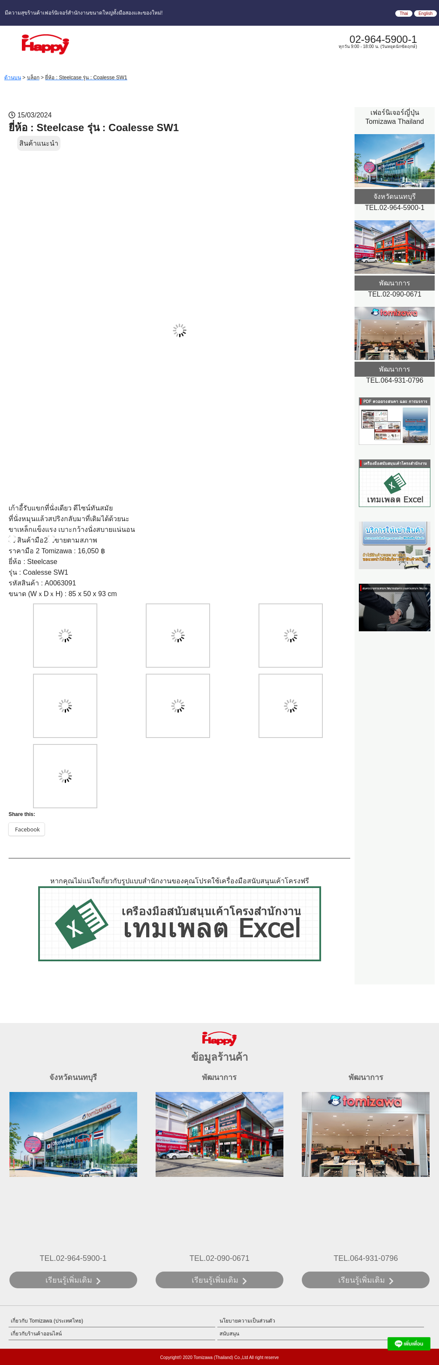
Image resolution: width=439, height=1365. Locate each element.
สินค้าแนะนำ (38, 143)
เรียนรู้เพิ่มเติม (68, 1280)
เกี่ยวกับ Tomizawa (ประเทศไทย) (47, 1321)
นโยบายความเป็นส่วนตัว (247, 1321)
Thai (404, 13)
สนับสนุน (229, 1334)
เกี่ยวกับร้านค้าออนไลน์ (36, 1334)
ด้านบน (12, 78)
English (425, 13)
